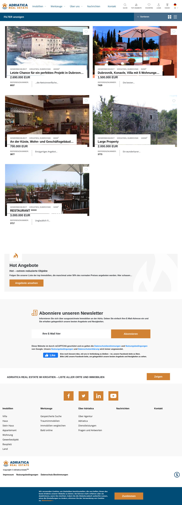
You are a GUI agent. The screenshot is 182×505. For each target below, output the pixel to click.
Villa (5, 432)
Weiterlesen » (47, 500)
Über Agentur (85, 432)
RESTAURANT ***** (23, 221)
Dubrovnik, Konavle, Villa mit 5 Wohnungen (128, 72)
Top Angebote (136, 8)
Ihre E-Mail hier (51, 349)
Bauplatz (7, 460)
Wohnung (8, 450)
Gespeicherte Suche (51, 432)
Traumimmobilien (50, 437)
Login (159, 8)
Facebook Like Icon (50, 371)
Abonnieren (131, 349)
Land (5, 464)
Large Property (108, 147)
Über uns (75, 6)
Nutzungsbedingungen (136, 362)
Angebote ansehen (26, 299)
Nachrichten (93, 6)
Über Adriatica (86, 424)
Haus (5, 437)
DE (175, 8)
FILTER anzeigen (14, 17)
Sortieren (144, 17)
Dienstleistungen (87, 441)
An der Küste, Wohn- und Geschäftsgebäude (41, 147)
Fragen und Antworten (90, 446)
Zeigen (158, 392)
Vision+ (167, 8)
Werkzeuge (56, 6)
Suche (125, 8)
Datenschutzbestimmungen (107, 362)
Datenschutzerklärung (88, 365)
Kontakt (112, 6)
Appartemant (9, 446)
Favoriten (149, 8)
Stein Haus (8, 441)
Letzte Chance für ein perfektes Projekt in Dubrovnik (46, 72)
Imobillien (37, 6)
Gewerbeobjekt (11, 455)
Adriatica (83, 437)
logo (15, 6)
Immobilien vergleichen (53, 441)
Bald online (46, 446)
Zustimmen (129, 496)
